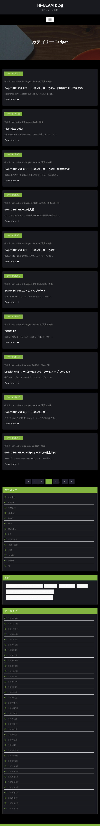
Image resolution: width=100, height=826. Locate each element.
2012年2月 (13, 687)
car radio (16, 81)
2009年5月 (13, 782)
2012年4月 (13, 676)
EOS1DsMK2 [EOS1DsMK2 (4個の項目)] (66, 581)
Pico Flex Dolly (13, 127)
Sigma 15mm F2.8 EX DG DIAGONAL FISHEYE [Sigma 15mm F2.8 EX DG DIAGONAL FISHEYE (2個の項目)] (29, 592)
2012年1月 (12, 692)
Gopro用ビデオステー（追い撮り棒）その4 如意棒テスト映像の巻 (43, 87)
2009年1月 (13, 803)
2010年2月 (13, 756)
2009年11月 (13, 761)
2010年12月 (13, 745)
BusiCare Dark (62, 822)
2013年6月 (13, 640)
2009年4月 (13, 787)
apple (27, 361)
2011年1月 (12, 740)
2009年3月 (13, 793)
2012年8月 (13, 666)
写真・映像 (46, 81)
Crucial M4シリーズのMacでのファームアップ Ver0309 (36, 367)
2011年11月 (12, 698)
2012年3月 (13, 682)
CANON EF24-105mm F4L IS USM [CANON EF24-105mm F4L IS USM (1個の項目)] (24, 581)
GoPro (36, 81)
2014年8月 (13, 629)
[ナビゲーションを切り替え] (50, 19)
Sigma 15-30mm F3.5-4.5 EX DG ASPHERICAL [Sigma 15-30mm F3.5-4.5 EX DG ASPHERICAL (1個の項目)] (29, 586)
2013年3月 (13, 645)
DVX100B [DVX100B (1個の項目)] (50, 581)
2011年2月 (12, 735)
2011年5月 (12, 724)
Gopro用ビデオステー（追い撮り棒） (26, 407)
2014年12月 (13, 624)
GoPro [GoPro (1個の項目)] (81, 581)
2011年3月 (12, 729)
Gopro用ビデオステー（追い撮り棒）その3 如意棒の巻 (37, 167)
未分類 (56, 201)
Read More (12, 99)
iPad (10, 513)
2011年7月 (12, 713)
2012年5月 (13, 671)
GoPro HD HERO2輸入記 (19, 207)
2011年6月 (12, 719)
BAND (10, 497)
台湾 (10, 545)
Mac (43, 361)
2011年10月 (13, 703)
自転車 (11, 555)
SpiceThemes (78, 822)
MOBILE (36, 281)
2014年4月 (13, 634)
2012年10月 (13, 655)
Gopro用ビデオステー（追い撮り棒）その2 (29, 247)
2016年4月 (13, 613)
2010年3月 (13, 750)
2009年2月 (13, 798)
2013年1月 (12, 650)
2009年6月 (13, 777)
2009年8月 (13, 766)
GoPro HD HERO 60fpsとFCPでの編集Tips (30, 447)
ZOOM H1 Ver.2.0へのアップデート (24, 287)
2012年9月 (13, 661)
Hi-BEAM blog (50, 5)
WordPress (40, 822)
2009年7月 (13, 771)
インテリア (13, 534)
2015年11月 (13, 618)
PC (47, 361)
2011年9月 (12, 708)
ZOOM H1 (10, 327)
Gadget (27, 81)
